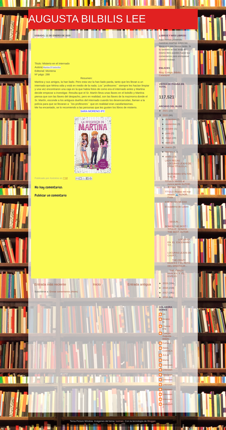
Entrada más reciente (50, 284)
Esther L (166, 343)
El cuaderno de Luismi (177, 206)
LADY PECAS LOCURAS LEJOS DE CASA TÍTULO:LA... (178, 163)
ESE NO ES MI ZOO (176, 202)
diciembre (170, 119)
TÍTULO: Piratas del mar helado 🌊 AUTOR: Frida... (178, 194)
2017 (166, 292)
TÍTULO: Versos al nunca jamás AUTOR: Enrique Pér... (178, 184)
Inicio (97, 284)
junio (168, 133)
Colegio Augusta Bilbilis (166, 336)
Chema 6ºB (166, 327)
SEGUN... (178, 220)
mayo (168, 138)
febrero (169, 152)
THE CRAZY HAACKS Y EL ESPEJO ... (175, 273)
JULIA (165, 355)
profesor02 (167, 405)
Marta (165, 360)
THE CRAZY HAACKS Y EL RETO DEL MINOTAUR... (177, 263)
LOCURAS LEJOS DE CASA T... (178, 253)
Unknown (167, 365)
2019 (166, 283)
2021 (166, 110)
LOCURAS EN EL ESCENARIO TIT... (177, 242)
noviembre (171, 124)
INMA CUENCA (167, 349)
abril (168, 142)
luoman (119, 421)
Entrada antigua (139, 284)
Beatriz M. (166, 320)
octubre (169, 128)
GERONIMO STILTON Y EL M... (178, 174)
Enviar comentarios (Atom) (64, 291)
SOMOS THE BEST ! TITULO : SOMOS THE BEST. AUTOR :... (176, 230)
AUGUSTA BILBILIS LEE (87, 19)
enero (168, 156)
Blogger (151, 421)
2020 (166, 115)
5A (163, 314)
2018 (166, 288)
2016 (166, 297)
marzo (169, 147)
